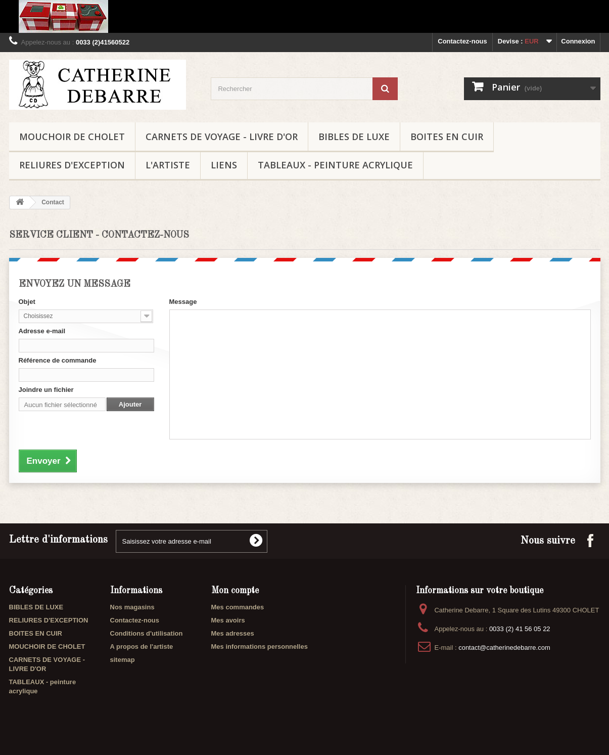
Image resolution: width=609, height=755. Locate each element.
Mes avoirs (228, 620)
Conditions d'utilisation (146, 633)
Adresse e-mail (42, 331)
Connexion (578, 41)
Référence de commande (58, 360)
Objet (27, 301)
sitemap (122, 659)
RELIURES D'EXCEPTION (72, 165)
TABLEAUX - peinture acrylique (335, 165)
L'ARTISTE (168, 165)
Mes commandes (237, 607)
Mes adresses (232, 633)
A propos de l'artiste (141, 646)
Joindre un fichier (46, 389)
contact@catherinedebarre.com (504, 647)
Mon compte (235, 590)
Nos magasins (132, 607)
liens (224, 165)
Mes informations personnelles (259, 646)
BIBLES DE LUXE (354, 136)
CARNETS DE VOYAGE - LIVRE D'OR (222, 136)
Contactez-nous (462, 41)
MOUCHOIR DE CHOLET (72, 136)
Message (183, 301)
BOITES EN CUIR (446, 136)
